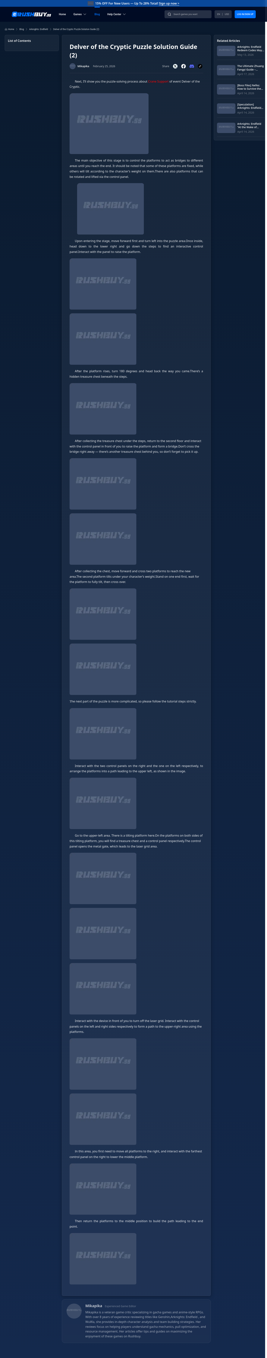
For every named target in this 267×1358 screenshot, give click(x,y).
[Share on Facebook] (184, 66)
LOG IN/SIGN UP (245, 14)
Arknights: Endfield (38, 29)
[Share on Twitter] (175, 66)
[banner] (133, 14)
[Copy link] (200, 66)
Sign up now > (169, 3)
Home (9, 29)
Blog (21, 29)
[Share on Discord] (192, 66)
